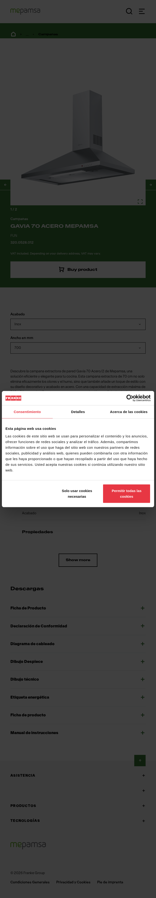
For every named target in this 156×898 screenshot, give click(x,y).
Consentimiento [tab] (27, 412)
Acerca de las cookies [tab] (128, 412)
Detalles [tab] (78, 412)
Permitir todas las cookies (127, 493)
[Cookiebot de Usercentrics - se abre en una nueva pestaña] (130, 398)
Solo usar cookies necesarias (77, 493)
